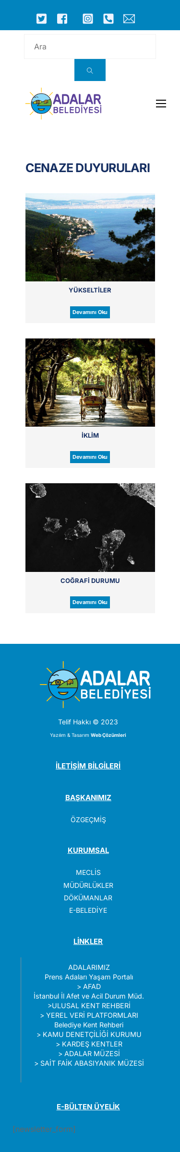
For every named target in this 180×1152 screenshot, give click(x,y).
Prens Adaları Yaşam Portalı (89, 977)
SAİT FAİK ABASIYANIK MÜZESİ (92, 1063)
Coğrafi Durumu (90, 580)
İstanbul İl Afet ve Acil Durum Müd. (89, 996)
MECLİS (88, 872)
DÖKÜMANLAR (88, 898)
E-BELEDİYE (88, 910)
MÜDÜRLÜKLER (88, 885)
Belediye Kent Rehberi (88, 1025)
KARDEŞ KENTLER (92, 1044)
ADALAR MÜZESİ (92, 1053)
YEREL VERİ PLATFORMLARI (92, 1015)
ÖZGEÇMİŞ (88, 819)
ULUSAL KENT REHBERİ (91, 1005)
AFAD (92, 986)
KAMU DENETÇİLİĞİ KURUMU (92, 1034)
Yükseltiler (90, 290)
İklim (90, 435)
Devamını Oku (90, 312)
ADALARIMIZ (89, 967)
